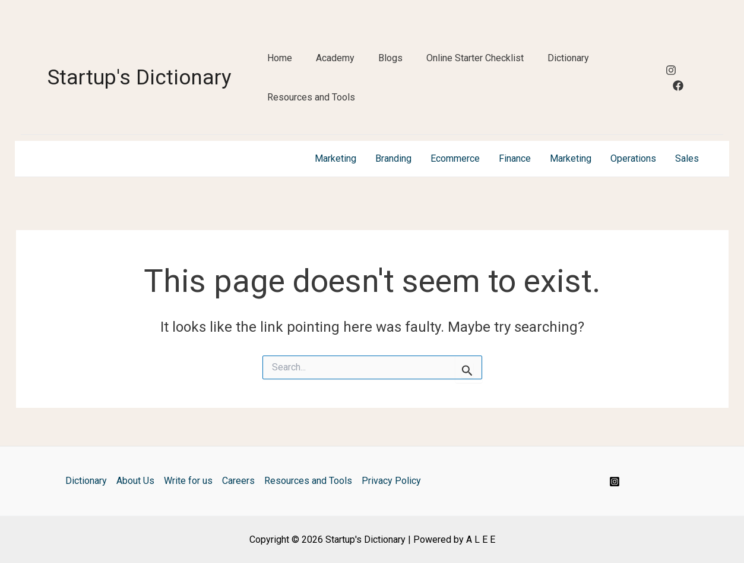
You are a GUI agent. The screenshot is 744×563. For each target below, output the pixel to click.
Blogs (390, 58)
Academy (335, 58)
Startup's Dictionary (140, 77)
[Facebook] (678, 85)
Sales (687, 158)
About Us (135, 480)
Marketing (335, 158)
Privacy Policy (391, 480)
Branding (393, 158)
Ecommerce (455, 158)
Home (279, 58)
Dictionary (568, 58)
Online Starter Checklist (475, 58)
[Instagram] (671, 70)
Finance (515, 158)
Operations (633, 158)
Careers (238, 480)
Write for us (188, 480)
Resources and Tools (311, 97)
